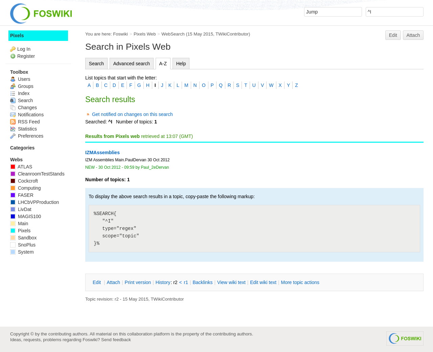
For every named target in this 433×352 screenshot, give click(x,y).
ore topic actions (300, 282)
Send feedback (116, 339)
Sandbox (23, 237)
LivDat (20, 209)
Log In (23, 49)
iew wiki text (231, 282)
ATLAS (21, 166)
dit (97, 282)
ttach (113, 282)
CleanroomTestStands (37, 174)
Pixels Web (145, 34)
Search (96, 63)
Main (19, 223)
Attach (413, 35)
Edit (393, 35)
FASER (21, 195)
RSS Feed (25, 121)
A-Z (163, 63)
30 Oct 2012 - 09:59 (116, 167)
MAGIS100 (25, 216)
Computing (25, 188)
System (22, 252)
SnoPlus (23, 245)
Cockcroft (24, 181)
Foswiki (120, 34)
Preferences (26, 136)
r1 (186, 282)
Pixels (17, 35)
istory (163, 282)
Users (20, 79)
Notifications (27, 114)
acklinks (202, 282)
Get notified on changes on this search (132, 114)
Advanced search (131, 63)
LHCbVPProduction (34, 202)
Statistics (23, 129)
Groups (21, 86)
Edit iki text (263, 282)
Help (181, 63)
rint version (138, 282)
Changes (23, 107)
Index (19, 93)
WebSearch (173, 34)
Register (26, 56)
